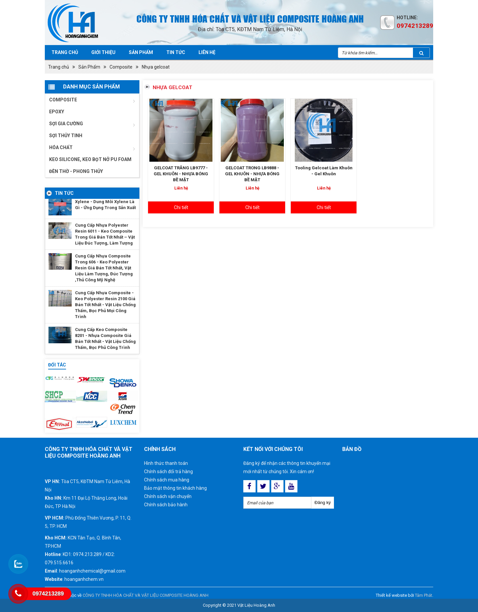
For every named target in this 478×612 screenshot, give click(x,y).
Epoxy (56, 111)
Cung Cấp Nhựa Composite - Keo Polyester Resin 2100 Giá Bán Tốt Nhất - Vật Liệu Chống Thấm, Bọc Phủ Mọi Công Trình (105, 304)
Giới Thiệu (103, 52)
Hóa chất (61, 147)
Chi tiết (181, 207)
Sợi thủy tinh (65, 135)
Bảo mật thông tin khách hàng (175, 488)
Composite (121, 67)
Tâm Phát (423, 595)
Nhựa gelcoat (156, 67)
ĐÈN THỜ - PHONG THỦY (76, 171)
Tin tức (175, 52)
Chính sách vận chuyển (168, 496)
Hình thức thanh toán (166, 463)
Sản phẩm (141, 52)
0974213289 (415, 25)
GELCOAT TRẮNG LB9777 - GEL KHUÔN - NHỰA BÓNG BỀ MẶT (181, 173)
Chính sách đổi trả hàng (168, 471)
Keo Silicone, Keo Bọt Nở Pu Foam (90, 159)
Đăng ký (323, 502)
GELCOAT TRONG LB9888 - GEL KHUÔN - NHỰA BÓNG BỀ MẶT (252, 173)
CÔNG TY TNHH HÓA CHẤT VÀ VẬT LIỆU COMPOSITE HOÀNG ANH (145, 595)
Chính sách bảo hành (166, 504)
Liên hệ (207, 52)
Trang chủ (64, 52)
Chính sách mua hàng (166, 479)
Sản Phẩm (89, 67)
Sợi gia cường (66, 123)
